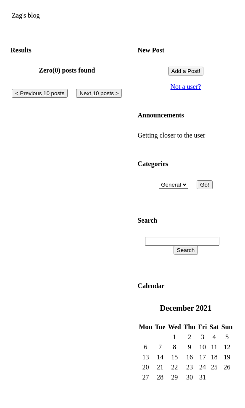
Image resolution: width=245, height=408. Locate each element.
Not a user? (186, 86)
